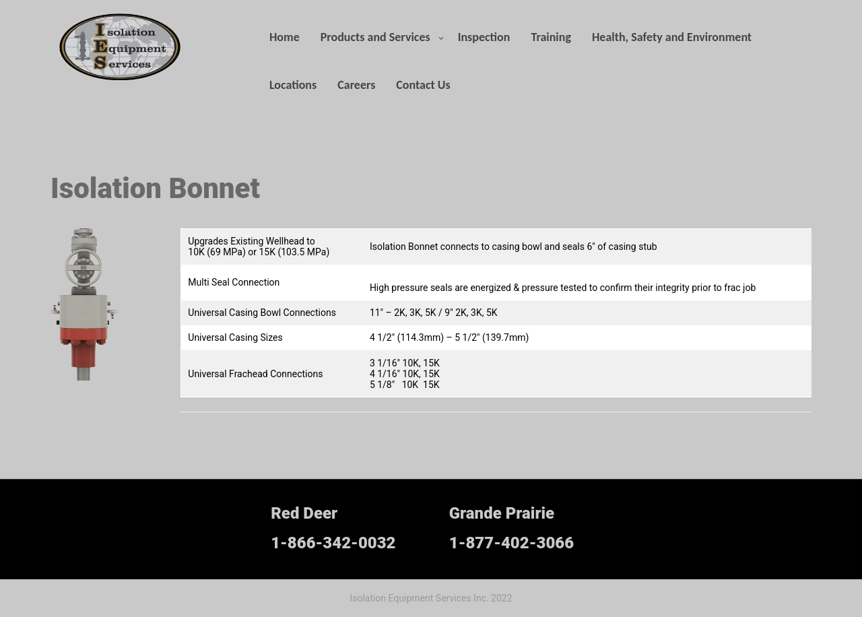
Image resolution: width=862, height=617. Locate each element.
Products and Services (375, 37)
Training (551, 37)
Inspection (484, 37)
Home (284, 37)
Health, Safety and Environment (672, 37)
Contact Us (423, 84)
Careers (356, 84)
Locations (293, 84)
